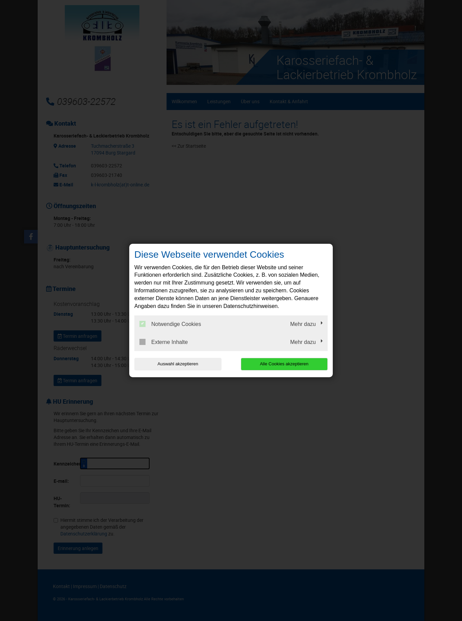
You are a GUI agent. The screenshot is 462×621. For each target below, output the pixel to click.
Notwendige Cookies (170, 324)
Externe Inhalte (163, 342)
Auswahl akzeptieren (177, 363)
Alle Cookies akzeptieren (284, 363)
